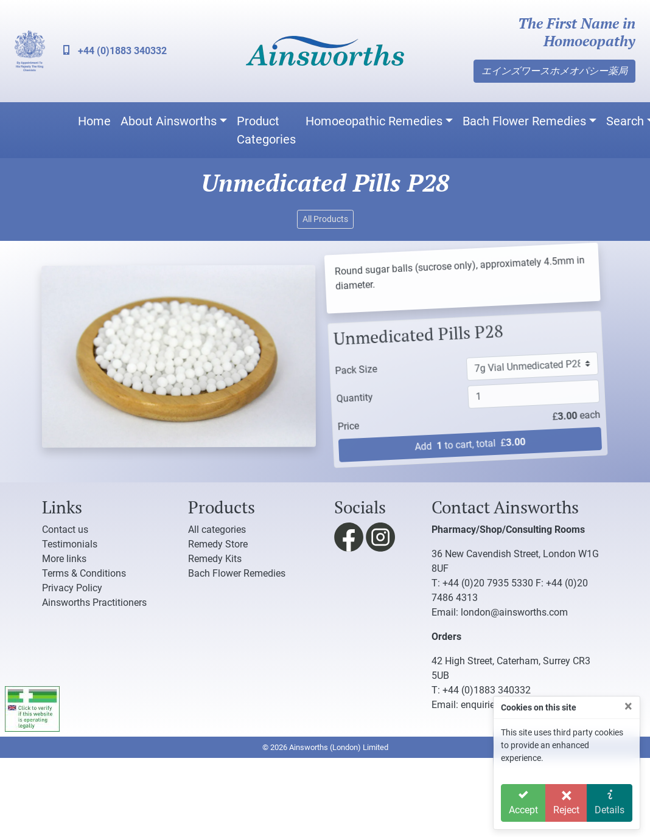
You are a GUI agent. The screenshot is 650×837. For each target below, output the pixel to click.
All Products (325, 219)
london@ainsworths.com (514, 612)
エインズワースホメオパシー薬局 (554, 71)
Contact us (65, 529)
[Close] (628, 706)
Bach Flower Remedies (524, 121)
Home (94, 121)
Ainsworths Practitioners (94, 602)
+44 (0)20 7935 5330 (487, 583)
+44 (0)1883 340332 (115, 51)
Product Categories (266, 130)
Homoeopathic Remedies (374, 121)
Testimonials (69, 544)
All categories (217, 529)
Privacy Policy (72, 588)
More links (64, 558)
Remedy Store (218, 544)
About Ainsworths (169, 121)
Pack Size (343, 366)
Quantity (346, 394)
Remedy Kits (215, 558)
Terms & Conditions (84, 573)
